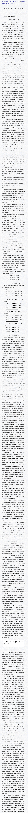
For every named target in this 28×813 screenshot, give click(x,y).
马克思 (14, 1)
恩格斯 (17, 1)
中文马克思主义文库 (6, 1)
